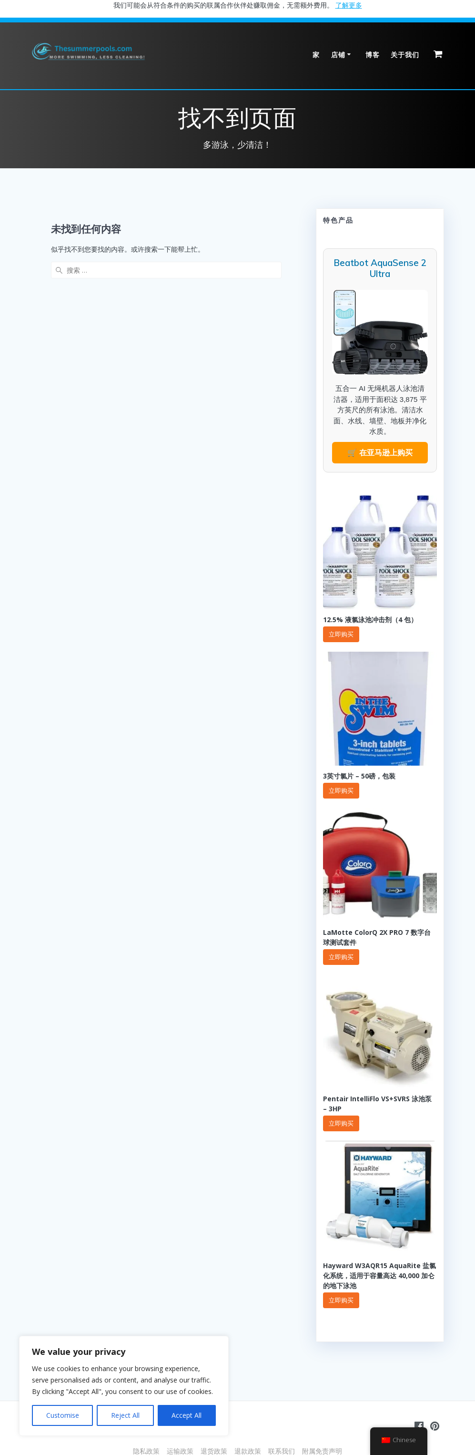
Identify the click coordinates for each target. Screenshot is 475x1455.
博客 (372, 54)
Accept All (187, 1415)
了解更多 (348, 5)
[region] (124, 1386)
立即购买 (341, 634)
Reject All (125, 1415)
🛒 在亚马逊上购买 (379, 453)
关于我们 (405, 54)
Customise (62, 1415)
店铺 (338, 54)
